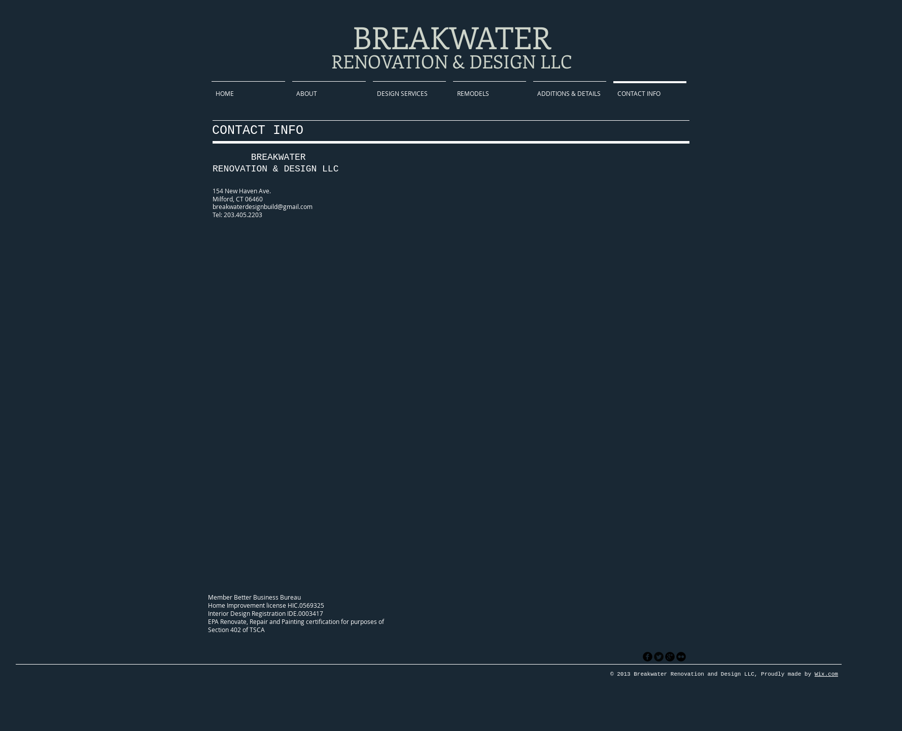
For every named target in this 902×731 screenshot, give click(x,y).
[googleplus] (670, 657)
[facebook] (647, 657)
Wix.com (826, 674)
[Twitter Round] (659, 657)
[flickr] (681, 657)
